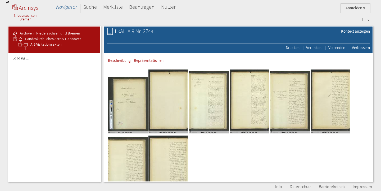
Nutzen (169, 7)
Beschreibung (119, 60)
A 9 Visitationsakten (42, 44)
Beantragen (142, 7)
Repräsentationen (149, 60)
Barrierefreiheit (332, 186)
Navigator (66, 7)
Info (278, 186)
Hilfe (365, 19)
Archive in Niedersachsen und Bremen (46, 33)
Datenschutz (300, 186)
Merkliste (113, 7)
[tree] (54, 117)
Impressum (362, 186)
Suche (90, 7)
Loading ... (20, 58)
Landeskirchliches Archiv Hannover (49, 39)
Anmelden (355, 8)
